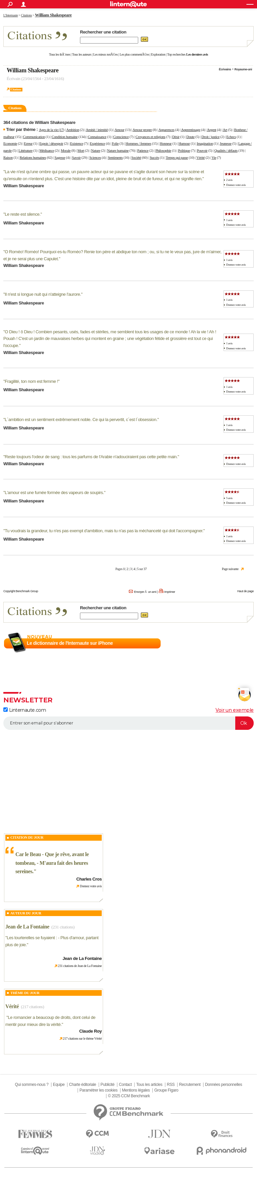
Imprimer (169, 592)
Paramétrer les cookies (98, 1090)
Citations (16, 89)
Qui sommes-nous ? (32, 1084)
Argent (211, 130)
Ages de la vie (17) (51, 130)
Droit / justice (210, 137)
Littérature (25, 150)
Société (136, 157)
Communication (34, 137)
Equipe (59, 1084)
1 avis (229, 220)
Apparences (166, 130)
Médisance (46, 150)
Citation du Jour (27, 837)
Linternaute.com (24, 710)
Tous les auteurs (81, 54)
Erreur (28, 143)
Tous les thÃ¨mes (59, 54)
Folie (115, 143)
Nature (95, 150)
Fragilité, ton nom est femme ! (31, 381)
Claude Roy (90, 1031)
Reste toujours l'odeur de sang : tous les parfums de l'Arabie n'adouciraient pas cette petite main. (91, 456)
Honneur (166, 143)
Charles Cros (89, 879)
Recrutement (189, 1084)
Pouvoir (202, 150)
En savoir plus (239, 643)
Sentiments (115, 157)
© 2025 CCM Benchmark (129, 1096)
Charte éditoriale (82, 1084)
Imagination (205, 143)
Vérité (200, 157)
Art (225, 130)
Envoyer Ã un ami (145, 592)
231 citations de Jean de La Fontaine (80, 966)
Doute (190, 137)
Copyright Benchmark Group (20, 591)
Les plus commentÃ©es (134, 54)
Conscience (121, 137)
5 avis (229, 498)
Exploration (158, 54)
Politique (184, 150)
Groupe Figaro (166, 1090)
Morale (66, 150)
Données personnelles (223, 1084)
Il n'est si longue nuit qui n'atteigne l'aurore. (43, 294)
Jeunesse (226, 143)
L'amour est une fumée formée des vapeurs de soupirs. (54, 492)
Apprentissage (190, 130)
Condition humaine (65, 137)
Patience (143, 150)
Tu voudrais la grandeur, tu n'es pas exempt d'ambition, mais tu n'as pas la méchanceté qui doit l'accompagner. (104, 530)
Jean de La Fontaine (27, 926)
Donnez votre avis (236, 185)
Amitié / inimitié (97, 130)
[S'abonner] (128, 723)
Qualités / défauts (225, 150)
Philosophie (163, 150)
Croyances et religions (150, 137)
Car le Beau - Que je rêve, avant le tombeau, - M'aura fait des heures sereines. (52, 862)
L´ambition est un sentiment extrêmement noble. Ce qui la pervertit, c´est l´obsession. (81, 419)
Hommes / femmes (138, 143)
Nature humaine (118, 150)
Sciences (95, 157)
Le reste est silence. (22, 214)
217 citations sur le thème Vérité (82, 1038)
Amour (119, 130)
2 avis (229, 180)
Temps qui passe (177, 157)
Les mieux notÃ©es (105, 54)
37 (145, 569)
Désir (176, 137)
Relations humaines (32, 157)
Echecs (231, 137)
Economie (10, 143)
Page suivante (230, 569)
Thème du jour (24, 993)
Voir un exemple (235, 710)
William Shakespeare (33, 70)
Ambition (72, 130)
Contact (125, 1084)
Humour (184, 143)
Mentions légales (136, 1090)
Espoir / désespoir (51, 143)
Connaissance (97, 137)
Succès (154, 157)
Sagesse (60, 157)
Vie (213, 157)
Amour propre (142, 130)
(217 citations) (32, 1006)
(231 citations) (63, 926)
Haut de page (245, 591)
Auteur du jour (25, 913)
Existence (76, 143)
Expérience (97, 143)
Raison (8, 157)
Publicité (107, 1084)
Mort (80, 150)
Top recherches (176, 54)
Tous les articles (149, 1084)
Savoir (76, 157)
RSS (170, 1084)
